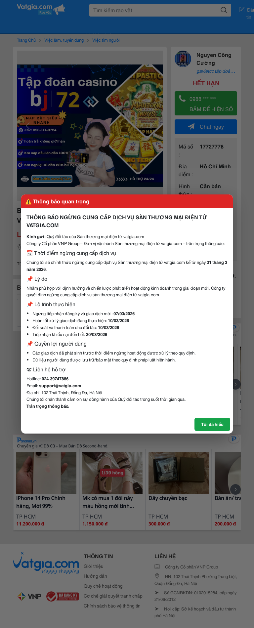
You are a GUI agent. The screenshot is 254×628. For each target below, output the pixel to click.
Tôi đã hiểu (212, 424)
